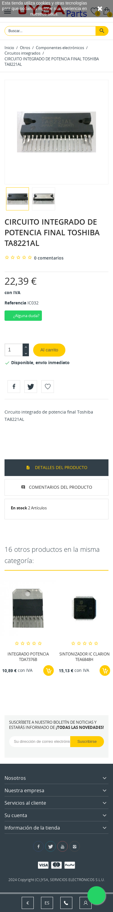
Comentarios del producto (60, 487)
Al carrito (49, 349)
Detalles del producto (60, 467)
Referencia (15, 303)
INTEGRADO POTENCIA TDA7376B (28, 656)
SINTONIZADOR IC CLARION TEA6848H (84, 656)
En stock (19, 508)
